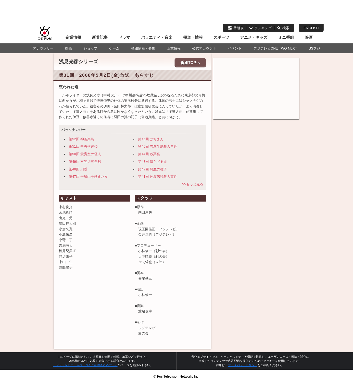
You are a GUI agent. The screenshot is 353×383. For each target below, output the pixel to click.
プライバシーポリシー (242, 365)
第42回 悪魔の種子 (152, 169)
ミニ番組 (286, 37)
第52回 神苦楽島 (81, 139)
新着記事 (100, 37)
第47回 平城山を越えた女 (88, 177)
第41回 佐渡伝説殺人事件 (157, 177)
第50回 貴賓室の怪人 (85, 154)
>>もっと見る (192, 184)
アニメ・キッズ (253, 37)
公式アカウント (204, 48)
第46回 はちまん (150, 139)
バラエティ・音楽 (156, 37)
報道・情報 (193, 37)
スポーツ (221, 37)
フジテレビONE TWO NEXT (275, 48)
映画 (309, 37)
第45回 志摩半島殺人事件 (157, 146)
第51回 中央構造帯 (83, 146)
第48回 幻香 (78, 169)
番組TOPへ (190, 63)
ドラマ (124, 37)
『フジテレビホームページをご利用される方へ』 (85, 365)
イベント (235, 48)
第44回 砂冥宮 (149, 154)
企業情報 (73, 37)
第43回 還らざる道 (152, 162)
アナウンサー (43, 48)
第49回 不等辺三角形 (85, 162)
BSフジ (314, 48)
